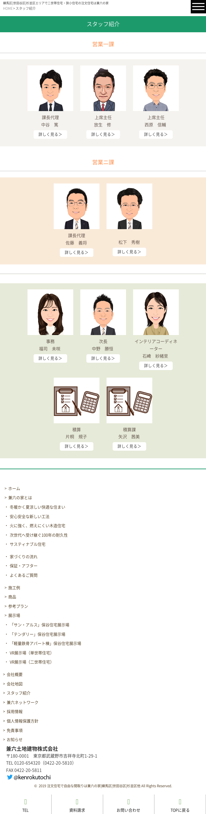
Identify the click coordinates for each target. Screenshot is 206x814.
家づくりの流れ (24, 557)
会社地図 (15, 684)
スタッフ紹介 (19, 693)
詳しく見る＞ (50, 134)
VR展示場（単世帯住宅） (32, 653)
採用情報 (15, 712)
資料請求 (77, 805)
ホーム (14, 489)
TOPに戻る (180, 805)
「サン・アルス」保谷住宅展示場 (39, 625)
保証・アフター (24, 566)
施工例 (14, 588)
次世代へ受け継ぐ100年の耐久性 (39, 535)
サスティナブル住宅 (27, 544)
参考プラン (18, 606)
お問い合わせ (128, 805)
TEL (25, 805)
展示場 (14, 615)
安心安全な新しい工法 (29, 517)
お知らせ (15, 740)
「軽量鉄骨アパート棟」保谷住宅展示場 (45, 643)
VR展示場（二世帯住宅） (32, 662)
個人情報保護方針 (22, 721)
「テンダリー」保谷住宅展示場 (37, 634)
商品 (12, 597)
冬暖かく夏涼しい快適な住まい (37, 507)
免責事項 (15, 730)
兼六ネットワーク (22, 702)
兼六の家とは (20, 498)
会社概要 (15, 674)
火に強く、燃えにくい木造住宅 (37, 526)
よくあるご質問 (24, 575)
